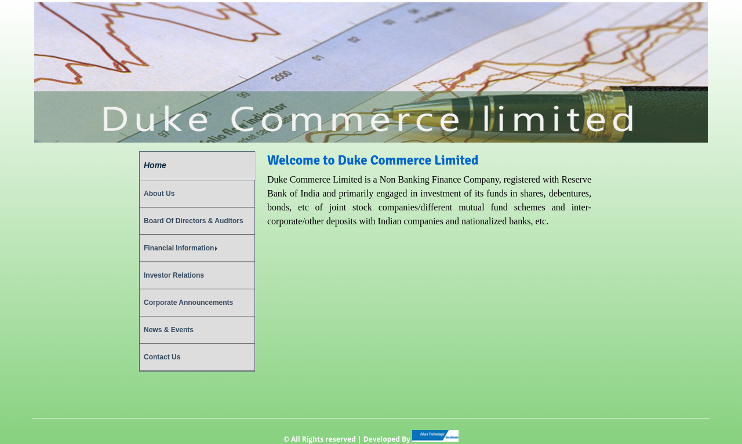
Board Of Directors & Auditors (193, 221)
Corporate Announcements (188, 303)
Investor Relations (174, 275)
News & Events (169, 330)
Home (155, 165)
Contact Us (162, 357)
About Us (159, 194)
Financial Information (180, 248)
